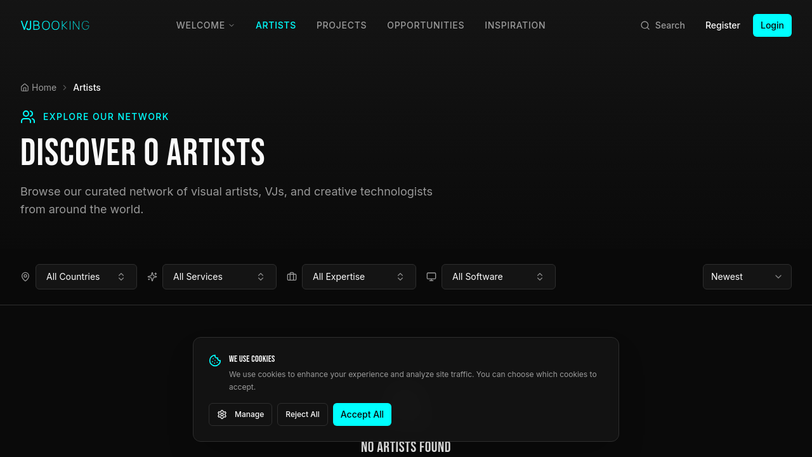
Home (38, 87)
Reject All (302, 414)
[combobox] (86, 276)
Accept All (362, 414)
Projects (342, 25)
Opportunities (425, 25)
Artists (276, 25)
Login (772, 25)
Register (722, 25)
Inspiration (515, 25)
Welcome (205, 25)
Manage (240, 414)
